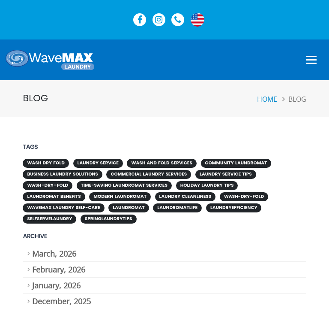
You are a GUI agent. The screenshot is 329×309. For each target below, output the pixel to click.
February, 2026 (58, 269)
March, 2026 (54, 253)
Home (267, 99)
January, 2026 (56, 285)
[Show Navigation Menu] (311, 60)
